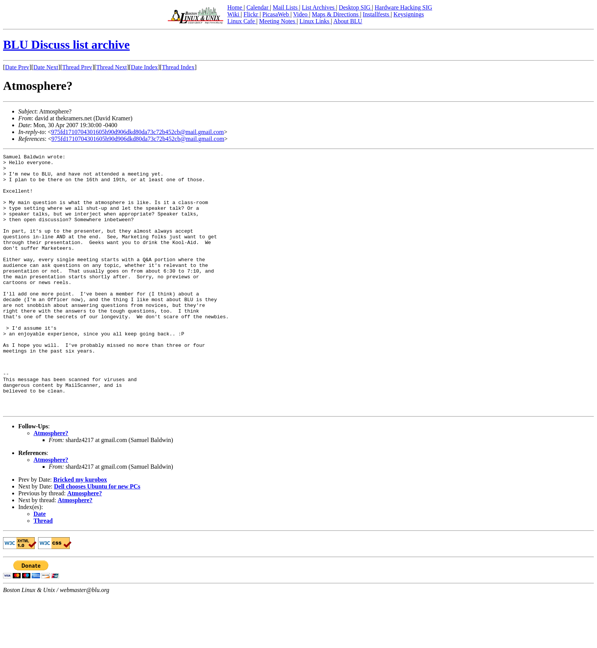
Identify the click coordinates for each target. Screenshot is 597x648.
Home (235, 7)
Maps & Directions (336, 14)
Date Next (46, 67)
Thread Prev (77, 67)
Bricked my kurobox (80, 531)
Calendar (258, 7)
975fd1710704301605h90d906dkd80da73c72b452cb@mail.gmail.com (137, 132)
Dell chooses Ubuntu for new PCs (97, 538)
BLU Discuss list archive (66, 44)
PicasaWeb (276, 14)
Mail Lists (286, 7)
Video (301, 14)
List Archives (319, 7)
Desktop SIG (355, 7)
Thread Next (111, 67)
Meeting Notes (278, 21)
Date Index (144, 67)
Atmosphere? (51, 484)
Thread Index (178, 67)
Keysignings (408, 14)
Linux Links (315, 21)
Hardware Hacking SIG (403, 7)
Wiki (234, 14)
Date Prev (17, 67)
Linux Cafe (241, 21)
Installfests (377, 14)
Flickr (251, 14)
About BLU (347, 21)
